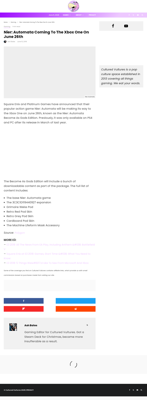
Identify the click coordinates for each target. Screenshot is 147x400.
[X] (133, 15)
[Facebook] (129, 15)
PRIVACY (30, 394)
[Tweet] (49, 305)
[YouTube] (138, 15)
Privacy (92, 15)
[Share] (18, 305)
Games (66, 15)
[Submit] (18, 313)
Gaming (7, 26)
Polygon (20, 233)
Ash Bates (11, 41)
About (79, 15)
